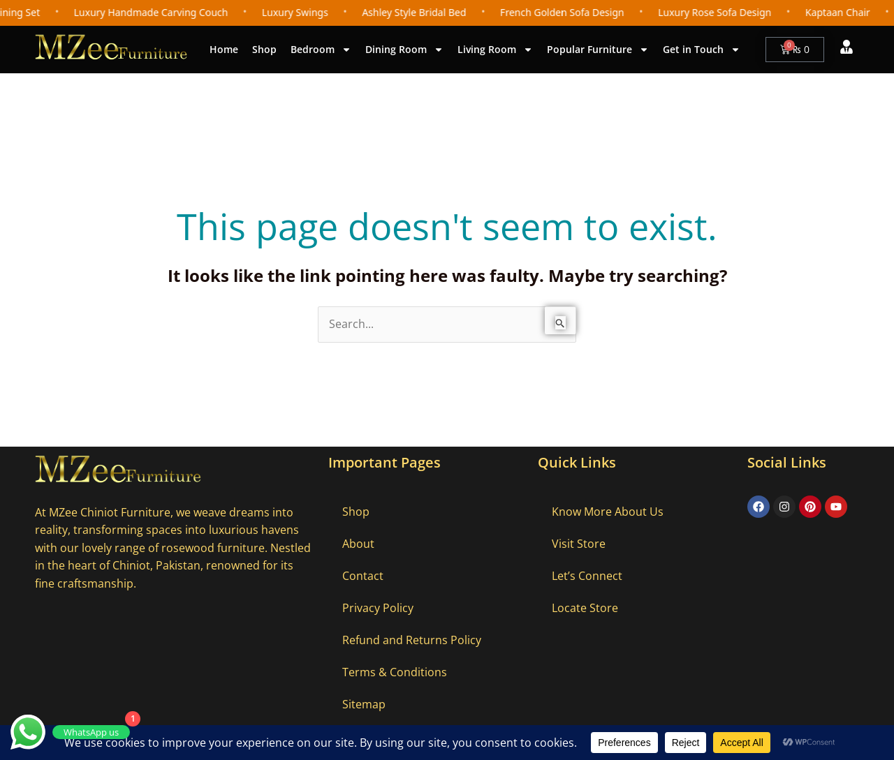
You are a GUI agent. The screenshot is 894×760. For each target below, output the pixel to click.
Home (224, 49)
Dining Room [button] (404, 49)
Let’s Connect (587, 575)
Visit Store (579, 543)
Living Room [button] (495, 49)
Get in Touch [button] (701, 49)
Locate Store (585, 608)
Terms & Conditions (394, 672)
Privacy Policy (377, 608)
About (358, 543)
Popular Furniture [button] (598, 49)
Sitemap (364, 704)
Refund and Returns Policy (411, 640)
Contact (362, 575)
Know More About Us (608, 511)
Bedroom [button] (321, 49)
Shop (264, 49)
